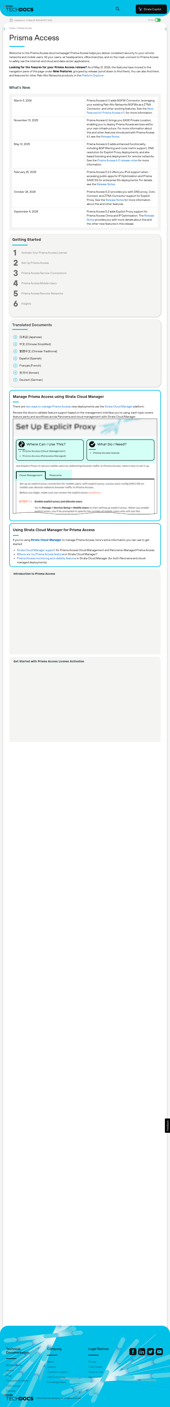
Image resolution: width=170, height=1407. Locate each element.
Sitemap (10, 1390)
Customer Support (57, 1372)
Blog (8, 1375)
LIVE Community (56, 1377)
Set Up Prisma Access (35, 262)
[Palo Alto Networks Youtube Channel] (159, 1354)
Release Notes (110, 136)
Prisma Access (24, 28)
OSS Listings (13, 1385)
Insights (26, 303)
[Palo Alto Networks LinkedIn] (142, 1354)
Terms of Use (95, 1372)
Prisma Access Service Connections (43, 273)
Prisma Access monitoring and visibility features (46, 558)
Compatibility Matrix (17, 1380)
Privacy (92, 1361)
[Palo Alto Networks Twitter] (151, 1354)
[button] (167, 1126)
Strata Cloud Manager (119, 406)
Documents (94, 1377)
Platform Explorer (93, 75)
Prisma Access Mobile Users (39, 283)
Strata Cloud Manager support (36, 550)
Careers (51, 1366)
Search (10, 1370)
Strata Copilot (149, 9)
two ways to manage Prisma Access (48, 406)
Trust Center (95, 1366)
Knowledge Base (56, 1382)
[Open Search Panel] (117, 9)
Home (12, 28)
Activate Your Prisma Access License (44, 252)
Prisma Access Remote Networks (42, 293)
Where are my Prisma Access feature (40, 554)
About (50, 1361)
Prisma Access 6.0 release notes (117, 160)
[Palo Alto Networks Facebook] (133, 1354)
